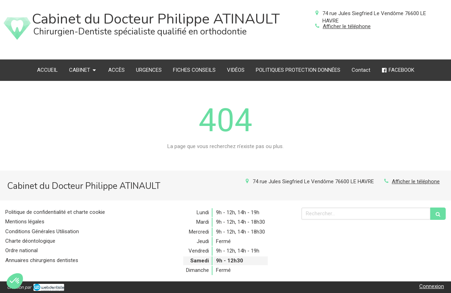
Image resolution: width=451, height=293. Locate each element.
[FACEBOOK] (398, 70)
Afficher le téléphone (347, 26)
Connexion (431, 286)
